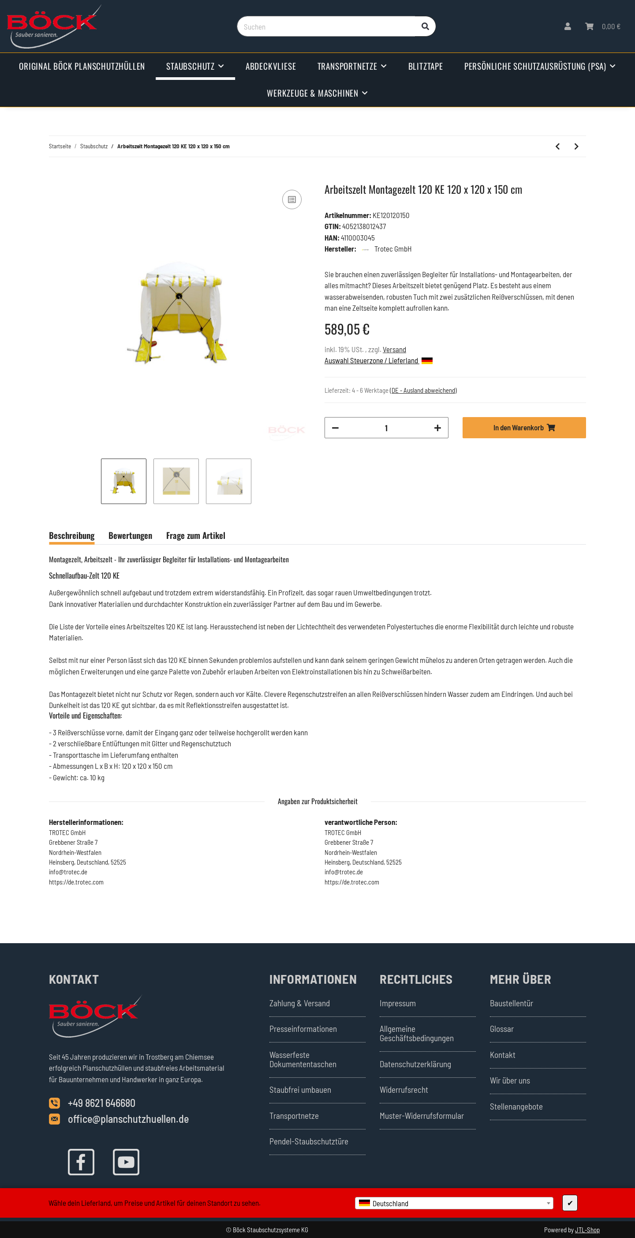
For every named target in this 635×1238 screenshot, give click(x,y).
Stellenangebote (516, 1106)
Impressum (398, 1003)
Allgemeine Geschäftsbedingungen (417, 1033)
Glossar (502, 1029)
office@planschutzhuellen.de (128, 1118)
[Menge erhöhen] (437, 428)
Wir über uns (510, 1080)
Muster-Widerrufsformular (422, 1115)
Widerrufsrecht (404, 1089)
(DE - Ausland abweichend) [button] (423, 390)
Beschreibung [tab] (71, 535)
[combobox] (454, 1203)
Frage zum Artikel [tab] (195, 535)
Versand (394, 349)
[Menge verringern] (335, 428)
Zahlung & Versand (299, 1003)
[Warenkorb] (603, 26)
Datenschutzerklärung (415, 1064)
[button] (567, 26)
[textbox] (454, 1203)
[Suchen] (326, 26)
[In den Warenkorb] (56, 178)
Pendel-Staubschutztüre (308, 1141)
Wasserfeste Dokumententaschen (302, 1059)
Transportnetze (294, 1115)
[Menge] (386, 428)
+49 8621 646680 (101, 1102)
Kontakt (502, 1055)
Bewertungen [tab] (130, 535)
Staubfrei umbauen (300, 1089)
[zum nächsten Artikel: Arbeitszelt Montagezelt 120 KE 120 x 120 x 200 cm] (576, 146)
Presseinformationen (303, 1029)
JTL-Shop (587, 1230)
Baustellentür (511, 1003)
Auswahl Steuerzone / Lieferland (379, 360)
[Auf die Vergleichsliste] (292, 199)
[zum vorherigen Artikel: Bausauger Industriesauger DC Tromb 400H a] (557, 146)
